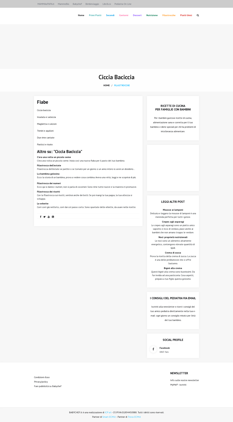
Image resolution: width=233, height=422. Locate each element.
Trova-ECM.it (134, 416)
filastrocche (122, 85)
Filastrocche (168, 15)
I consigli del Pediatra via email (173, 298)
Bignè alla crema (173, 268)
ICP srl (108, 412)
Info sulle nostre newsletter (184, 380)
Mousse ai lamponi (173, 209)
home (106, 85)
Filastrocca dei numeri (49, 183)
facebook (165, 347)
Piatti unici (186, 15)
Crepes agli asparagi (173, 221)
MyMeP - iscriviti (178, 384)
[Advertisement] (116, 46)
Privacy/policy (41, 381)
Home (81, 15)
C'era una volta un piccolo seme (54, 157)
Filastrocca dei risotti (48, 191)
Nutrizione (152, 15)
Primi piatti (95, 15)
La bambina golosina (48, 173)
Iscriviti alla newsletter (163, 306)
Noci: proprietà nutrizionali (173, 237)
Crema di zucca (173, 252)
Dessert (137, 15)
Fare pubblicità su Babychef (48, 386)
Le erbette (42, 203)
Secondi (110, 15)
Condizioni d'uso (42, 377)
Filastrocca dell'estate (49, 165)
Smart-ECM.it (109, 416)
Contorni (123, 15)
